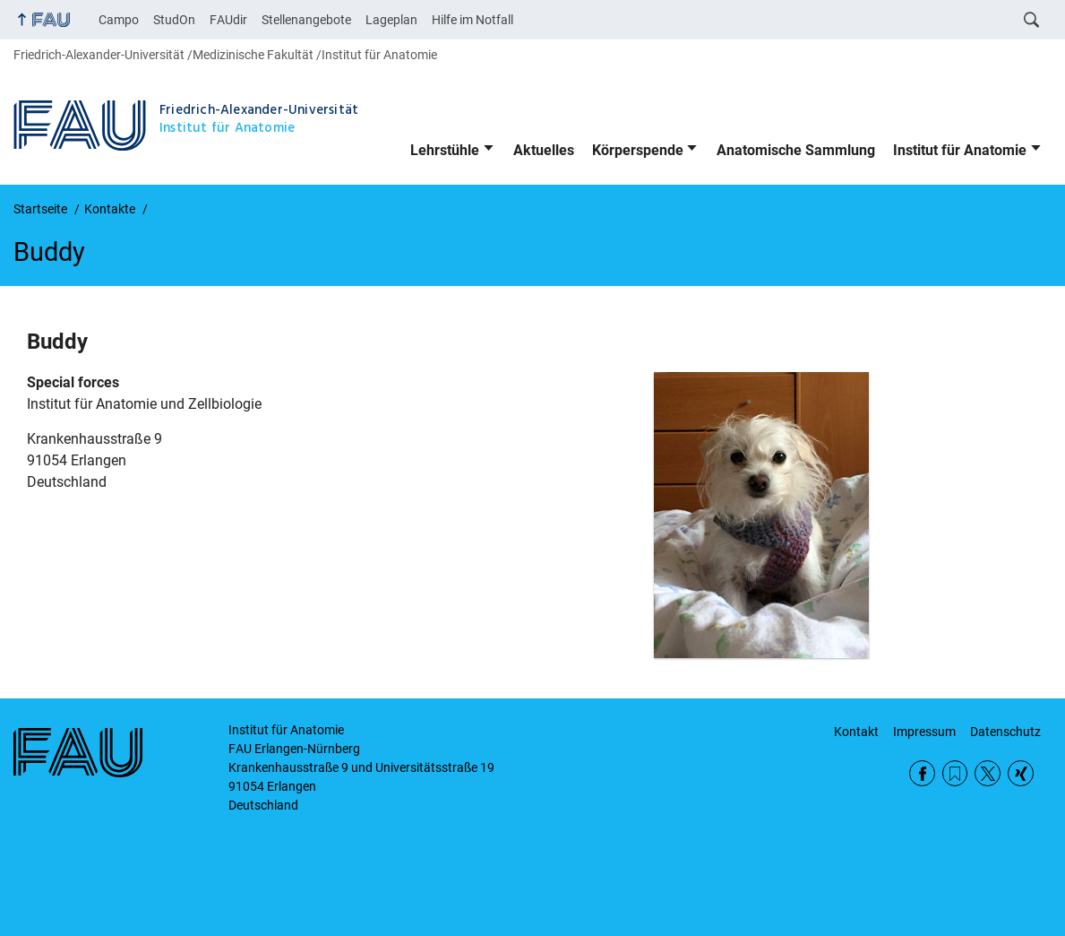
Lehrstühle (444, 150)
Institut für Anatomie (959, 150)
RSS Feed (955, 773)
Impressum (924, 731)
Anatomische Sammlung (796, 150)
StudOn (174, 20)
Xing (1021, 773)
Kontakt (856, 731)
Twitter (988, 773)
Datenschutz (1005, 731)
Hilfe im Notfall (472, 20)
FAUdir (228, 20)
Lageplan (391, 20)
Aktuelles (543, 150)
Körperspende (637, 150)
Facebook (922, 773)
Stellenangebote (306, 20)
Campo (119, 20)
